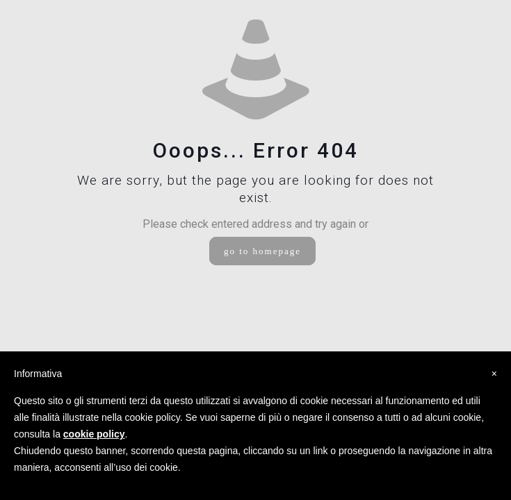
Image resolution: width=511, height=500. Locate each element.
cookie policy (94, 434)
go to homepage (262, 251)
